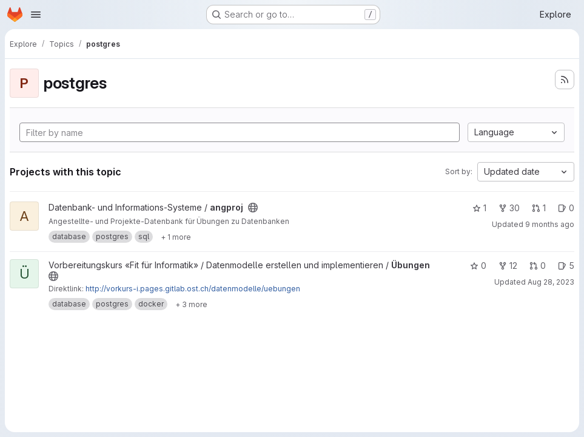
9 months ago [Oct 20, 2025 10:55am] (549, 224)
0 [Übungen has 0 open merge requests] (537, 265)
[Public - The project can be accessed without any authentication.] (253, 207)
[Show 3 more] (191, 304)
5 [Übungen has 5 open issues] (566, 265)
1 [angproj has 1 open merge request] (539, 208)
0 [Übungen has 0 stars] (478, 265)
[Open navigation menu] (35, 14)
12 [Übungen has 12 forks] (507, 265)
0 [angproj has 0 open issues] (566, 208)
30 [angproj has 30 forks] (509, 208)
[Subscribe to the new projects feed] (564, 79)
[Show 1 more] (175, 236)
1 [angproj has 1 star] (479, 208)
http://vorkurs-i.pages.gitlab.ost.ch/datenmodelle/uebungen (193, 288)
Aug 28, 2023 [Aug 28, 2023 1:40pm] (551, 281)
